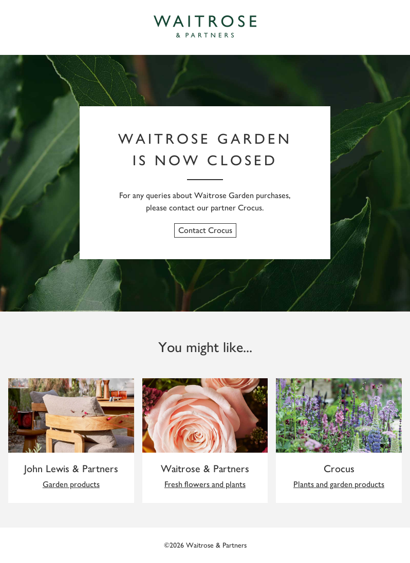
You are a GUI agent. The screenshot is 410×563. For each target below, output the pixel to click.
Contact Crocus (205, 230)
